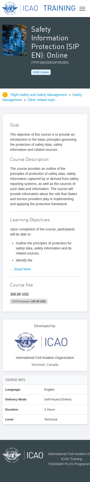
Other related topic (41, 100)
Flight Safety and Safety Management (39, 95)
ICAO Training (71, 459)
